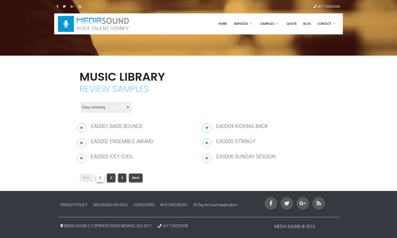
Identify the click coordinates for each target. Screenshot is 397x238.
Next (135, 178)
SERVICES (241, 24)
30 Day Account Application (215, 205)
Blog (307, 24)
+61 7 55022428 (326, 6)
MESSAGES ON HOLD (110, 205)
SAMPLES (267, 24)
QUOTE (292, 24)
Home (223, 24)
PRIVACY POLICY (74, 205)
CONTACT (324, 24)
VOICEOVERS (144, 205)
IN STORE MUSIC (174, 205)
